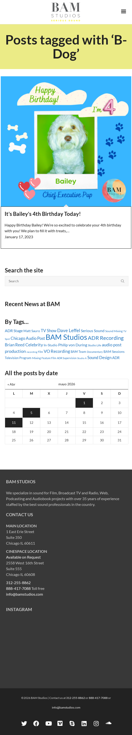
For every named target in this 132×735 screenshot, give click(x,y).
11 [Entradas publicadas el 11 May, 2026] (14, 422)
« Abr (11, 384)
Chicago (18, 338)
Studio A (82, 358)
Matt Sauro (31, 331)
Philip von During (72, 344)
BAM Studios (66, 337)
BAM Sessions (114, 352)
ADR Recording (106, 338)
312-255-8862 (18, 582)
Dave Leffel (68, 330)
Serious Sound (92, 330)
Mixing (36, 358)
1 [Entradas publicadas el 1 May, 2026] (84, 403)
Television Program (18, 358)
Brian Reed (15, 344)
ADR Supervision (66, 358)
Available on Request (23, 557)
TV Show (48, 330)
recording (32, 351)
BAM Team (78, 352)
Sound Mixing (114, 331)
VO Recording (57, 351)
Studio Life (94, 345)
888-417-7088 (18, 588)
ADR (116, 357)
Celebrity (34, 344)
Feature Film (49, 358)
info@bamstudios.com (24, 594)
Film (40, 351)
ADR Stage (14, 330)
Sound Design (99, 357)
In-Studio (50, 345)
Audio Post (35, 338)
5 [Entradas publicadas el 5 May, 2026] (31, 413)
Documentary (95, 351)
